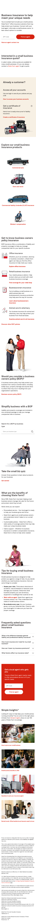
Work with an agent (10, 597)
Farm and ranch (18, 186)
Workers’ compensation (18, 224)
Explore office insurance (17, 266)
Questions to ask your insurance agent (12, 796)
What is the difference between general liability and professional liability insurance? (16, 636)
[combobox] (15, 432)
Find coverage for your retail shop (20, 282)
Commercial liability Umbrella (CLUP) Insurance (18, 205)
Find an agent (25, 37)
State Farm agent (14, 66)
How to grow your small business (10, 745)
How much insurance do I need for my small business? (16, 642)
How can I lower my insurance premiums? (16, 648)
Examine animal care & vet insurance (21, 319)
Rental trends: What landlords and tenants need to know (17, 821)
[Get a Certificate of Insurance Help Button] (31, 107)
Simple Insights (15, 718)
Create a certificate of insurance (14, 117)
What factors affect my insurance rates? (15, 653)
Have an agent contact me (10, 42)
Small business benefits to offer (10, 770)
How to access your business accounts (16, 99)
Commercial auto (18, 168)
